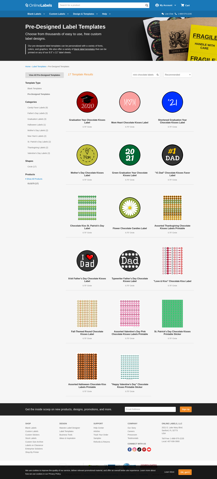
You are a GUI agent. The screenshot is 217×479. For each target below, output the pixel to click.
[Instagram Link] (134, 449)
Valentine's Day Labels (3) (39, 153)
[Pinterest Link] (144, 449)
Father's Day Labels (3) (38, 113)
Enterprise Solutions (34, 449)
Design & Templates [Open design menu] (85, 14)
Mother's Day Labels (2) (38, 130)
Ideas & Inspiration (67, 438)
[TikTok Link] (139, 449)
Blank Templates (35, 88)
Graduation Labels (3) (37, 119)
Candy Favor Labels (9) (38, 107)
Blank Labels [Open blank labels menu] (36, 14)
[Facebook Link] (130, 449)
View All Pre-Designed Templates (44, 75)
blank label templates (84, 49)
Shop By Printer (32, 452)
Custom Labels (31, 431)
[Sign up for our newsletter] (150, 409)
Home (27, 66)
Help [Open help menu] (106, 14)
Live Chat (167, 14)
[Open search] (146, 5)
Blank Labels (30, 428)
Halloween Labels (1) (37, 125)
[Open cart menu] (185, 5)
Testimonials (133, 438)
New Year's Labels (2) (37, 136)
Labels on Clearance (34, 445)
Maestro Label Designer (69, 428)
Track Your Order (101, 435)
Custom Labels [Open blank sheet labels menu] (59, 14)
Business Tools (65, 435)
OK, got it (185, 472)
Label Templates (39, 66)
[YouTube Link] (149, 449)
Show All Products (33, 179)
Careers (131, 431)
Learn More (169, 472)
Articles (97, 431)
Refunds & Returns (102, 442)
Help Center (99, 428)
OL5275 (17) (33, 183)
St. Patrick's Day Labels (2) (39, 142)
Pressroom (132, 435)
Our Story (132, 428)
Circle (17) (32, 167)
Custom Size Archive (34, 442)
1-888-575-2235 (183, 14)
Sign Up (185, 409)
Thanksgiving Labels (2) (38, 147)
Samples (97, 438)
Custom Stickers (32, 435)
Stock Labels (30, 438)
